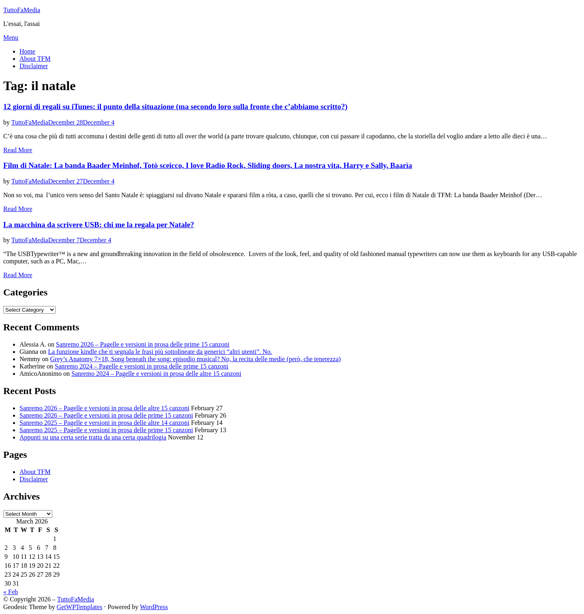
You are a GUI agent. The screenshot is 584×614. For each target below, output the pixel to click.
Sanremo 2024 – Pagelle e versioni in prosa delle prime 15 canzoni (141, 366)
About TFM (35, 58)
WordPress (154, 606)
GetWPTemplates (80, 606)
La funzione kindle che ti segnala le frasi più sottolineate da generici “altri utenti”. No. (160, 351)
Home (27, 51)
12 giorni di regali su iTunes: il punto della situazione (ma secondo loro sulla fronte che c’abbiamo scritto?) (175, 106)
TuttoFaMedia (21, 9)
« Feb (10, 591)
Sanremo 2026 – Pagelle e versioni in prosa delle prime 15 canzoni (143, 344)
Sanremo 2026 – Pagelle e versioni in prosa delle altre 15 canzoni (104, 408)
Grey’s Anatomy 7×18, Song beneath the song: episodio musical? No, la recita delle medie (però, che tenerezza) (195, 358)
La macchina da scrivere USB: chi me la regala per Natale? (98, 224)
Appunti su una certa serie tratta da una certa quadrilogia (92, 437)
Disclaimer (33, 65)
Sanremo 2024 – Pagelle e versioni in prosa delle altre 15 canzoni (156, 373)
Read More (17, 149)
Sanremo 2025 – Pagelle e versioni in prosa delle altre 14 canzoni (104, 422)
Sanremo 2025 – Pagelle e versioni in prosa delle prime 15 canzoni (106, 430)
